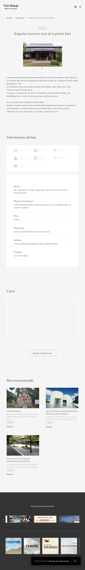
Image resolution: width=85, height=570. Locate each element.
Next (82, 519)
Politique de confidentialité (59, 561)
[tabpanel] (42, 54)
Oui (75, 561)
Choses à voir (20, 18)
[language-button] (75, 7)
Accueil (9, 18)
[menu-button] (80, 6)
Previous (3, 519)
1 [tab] (42, 68)
